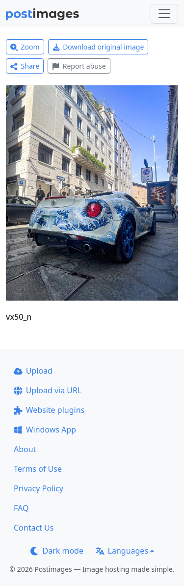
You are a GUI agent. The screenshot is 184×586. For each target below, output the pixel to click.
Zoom (25, 46)
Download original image (98, 46)
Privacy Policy (38, 488)
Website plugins (49, 410)
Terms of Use (38, 468)
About (25, 449)
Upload (33, 370)
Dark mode (56, 550)
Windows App (45, 429)
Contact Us (33, 527)
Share (24, 66)
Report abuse (78, 66)
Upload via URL (47, 390)
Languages (122, 550)
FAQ (21, 508)
